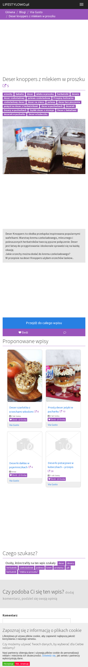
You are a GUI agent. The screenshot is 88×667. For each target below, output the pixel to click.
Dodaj (22, 420)
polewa (51, 102)
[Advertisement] (44, 47)
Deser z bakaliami (66, 110)
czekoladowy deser (14, 102)
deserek (70, 106)
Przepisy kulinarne (63, 98)
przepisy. (59, 567)
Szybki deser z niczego (42, 110)
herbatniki (63, 94)
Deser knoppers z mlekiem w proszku (32, 16)
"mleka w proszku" (28, 572)
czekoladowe (26, 567)
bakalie (20, 94)
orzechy (8, 94)
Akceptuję (8, 663)
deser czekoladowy (14, 98)
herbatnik (11, 572)
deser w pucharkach (52, 106)
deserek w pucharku (14, 114)
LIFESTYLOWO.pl (16, 4)
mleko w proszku (45, 94)
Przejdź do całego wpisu (44, 323)
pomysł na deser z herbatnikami (21, 106)
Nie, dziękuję (22, 663)
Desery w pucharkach (15, 110)
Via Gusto (36, 12)
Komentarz (10, 615)
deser (30, 94)
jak (68, 567)
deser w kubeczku (38, 114)
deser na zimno (36, 102)
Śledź (23, 332)
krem (49, 567)
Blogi (22, 12)
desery (75, 94)
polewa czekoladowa (39, 98)
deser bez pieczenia (69, 102)
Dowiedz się (48, 655)
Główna (10, 12)
